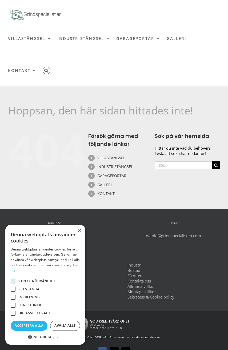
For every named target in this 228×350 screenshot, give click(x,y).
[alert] (45, 285)
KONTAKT (106, 193)
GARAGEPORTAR (111, 175)
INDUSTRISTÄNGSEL (115, 166)
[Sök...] (183, 165)
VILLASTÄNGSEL (111, 157)
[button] (46, 70)
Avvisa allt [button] (64, 325)
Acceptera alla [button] (29, 325)
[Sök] (216, 165)
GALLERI (104, 184)
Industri (134, 265)
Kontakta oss (139, 281)
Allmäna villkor (141, 286)
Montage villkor (141, 291)
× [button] (79, 231)
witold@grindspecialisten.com (173, 235)
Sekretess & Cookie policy (150, 297)
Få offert (135, 275)
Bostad (133, 270)
